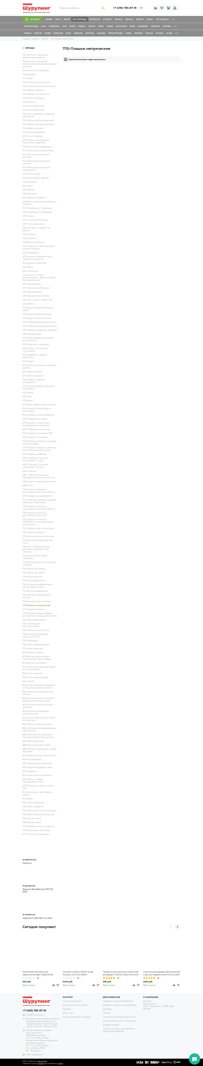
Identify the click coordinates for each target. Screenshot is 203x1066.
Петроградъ (31, 26)
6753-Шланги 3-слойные (35, 437)
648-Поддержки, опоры (35, 419)
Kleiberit (143, 26)
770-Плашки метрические (36, 605)
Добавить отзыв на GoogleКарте (119, 1005)
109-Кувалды (29, 74)
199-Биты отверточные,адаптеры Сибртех (40, 202)
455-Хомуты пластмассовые (37, 314)
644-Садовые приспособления (39, 415)
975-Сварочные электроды (36, 830)
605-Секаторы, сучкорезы (36, 344)
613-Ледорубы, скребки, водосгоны (35, 356)
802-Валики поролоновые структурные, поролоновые (37, 657)
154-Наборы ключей (33, 128)
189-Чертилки (30, 193)
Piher (48, 33)
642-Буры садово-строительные (39, 404)
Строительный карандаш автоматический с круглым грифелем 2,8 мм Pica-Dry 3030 (161, 973)
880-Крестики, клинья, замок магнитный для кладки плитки (38, 735)
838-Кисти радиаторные (35, 677)
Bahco (119, 19)
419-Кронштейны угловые (36, 296)
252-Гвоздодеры (31, 252)
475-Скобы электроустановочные (40, 326)
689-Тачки (28, 485)
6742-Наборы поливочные (36, 429)
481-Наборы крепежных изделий (40, 330)
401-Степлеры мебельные (36, 288)
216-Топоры (28, 216)
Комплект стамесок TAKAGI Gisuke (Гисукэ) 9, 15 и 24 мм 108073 (78, 973)
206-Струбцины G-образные (37, 212)
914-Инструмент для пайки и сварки (37, 793)
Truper (167, 26)
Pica (43, 26)
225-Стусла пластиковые (35, 220)
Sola (58, 19)
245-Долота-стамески (34, 242)
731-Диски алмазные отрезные (38, 536)
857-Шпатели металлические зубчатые (38, 706)
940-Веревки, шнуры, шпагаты (38, 826)
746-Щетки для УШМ (33, 572)
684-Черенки (29, 471)
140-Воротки (29, 102)
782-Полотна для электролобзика (31, 625)
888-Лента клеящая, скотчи (37, 745)
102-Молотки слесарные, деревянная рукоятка (35, 56)
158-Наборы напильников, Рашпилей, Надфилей (36, 141)
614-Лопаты (28, 361)
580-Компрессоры (32, 334)
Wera (149, 19)
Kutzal (160, 33)
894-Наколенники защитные (37, 763)
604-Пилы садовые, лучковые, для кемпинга (38, 339)
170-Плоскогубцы (31, 174)
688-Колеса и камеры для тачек (39, 481)
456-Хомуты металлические (37, 318)
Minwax (155, 26)
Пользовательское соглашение (119, 1021)
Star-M (38, 33)
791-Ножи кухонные (33, 648)
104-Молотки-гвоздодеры (36, 70)
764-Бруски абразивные (35, 591)
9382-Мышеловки (32, 822)
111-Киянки (28, 78)
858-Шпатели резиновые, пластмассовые (36, 712)
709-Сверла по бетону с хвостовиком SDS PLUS (35, 514)
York (128, 33)
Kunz (169, 33)
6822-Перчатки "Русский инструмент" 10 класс (35, 465)
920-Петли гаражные (34, 802)
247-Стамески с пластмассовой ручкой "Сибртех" (39, 247)
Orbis (110, 26)
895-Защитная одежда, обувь (38, 767)
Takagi (149, 33)
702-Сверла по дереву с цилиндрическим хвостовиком (39, 490)
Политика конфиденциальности (120, 1017)
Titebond (54, 26)
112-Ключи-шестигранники (36, 82)
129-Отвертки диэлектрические (39, 86)
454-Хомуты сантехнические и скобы (38, 309)
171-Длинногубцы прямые (36, 178)
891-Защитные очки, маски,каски (39, 755)
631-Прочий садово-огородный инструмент (39, 387)
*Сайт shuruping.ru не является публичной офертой (119, 1030)
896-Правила (29, 771)
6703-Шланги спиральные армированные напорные (36, 424)
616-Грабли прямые (33, 371)
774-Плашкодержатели (35, 619)
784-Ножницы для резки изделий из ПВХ (35, 635)
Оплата (106, 1013)
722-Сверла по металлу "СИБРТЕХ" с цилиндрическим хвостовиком (38, 522)
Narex (48, 19)
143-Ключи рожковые (34, 110)
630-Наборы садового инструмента (34, 380)
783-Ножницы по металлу (36, 630)
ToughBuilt (162, 19)
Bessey (129, 19)
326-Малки (28, 267)
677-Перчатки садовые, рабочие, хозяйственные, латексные (40, 448)
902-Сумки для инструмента (37, 775)
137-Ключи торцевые (33, 98)
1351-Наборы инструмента (36, 94)
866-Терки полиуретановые (37, 724)
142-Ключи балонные (33, 106)
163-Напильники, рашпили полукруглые (36, 168)
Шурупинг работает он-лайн (37, 918)
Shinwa (138, 33)
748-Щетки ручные (32, 576)
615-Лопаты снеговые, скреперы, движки (40, 366)
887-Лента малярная (33, 741)
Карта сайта (42, 1061)
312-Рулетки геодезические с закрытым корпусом (38, 257)
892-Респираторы (32, 759)
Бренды (29, 48)
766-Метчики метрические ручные (37, 596)
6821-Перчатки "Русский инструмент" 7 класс (35, 459)
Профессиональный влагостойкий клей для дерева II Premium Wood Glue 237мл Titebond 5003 (120, 973)
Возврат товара (111, 1025)
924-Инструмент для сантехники (39, 810)
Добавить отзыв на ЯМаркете (118, 1001)
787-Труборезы (30, 640)
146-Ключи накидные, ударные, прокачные (39, 115)
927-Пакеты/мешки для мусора (39, 814)
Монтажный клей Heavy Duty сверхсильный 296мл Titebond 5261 (38, 973)
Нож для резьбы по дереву (77, 1017)
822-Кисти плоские (32, 673)
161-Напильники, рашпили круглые (36, 155)
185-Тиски (28, 186)
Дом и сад (68, 1013)
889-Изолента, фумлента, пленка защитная (39, 750)
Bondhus (94, 19)
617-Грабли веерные (33, 375)
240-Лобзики (29, 234)
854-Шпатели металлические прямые (38, 693)
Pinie (132, 26)
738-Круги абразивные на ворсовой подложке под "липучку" (36, 549)
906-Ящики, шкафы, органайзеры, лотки (33, 780)
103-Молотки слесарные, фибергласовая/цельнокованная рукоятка (40, 64)
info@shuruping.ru (35, 1015)
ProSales (40, 1063)
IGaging (101, 33)
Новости (27, 863)
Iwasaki (78, 33)
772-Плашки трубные (34, 609)
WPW (101, 26)
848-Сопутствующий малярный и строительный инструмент (39, 686)
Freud (81, 26)
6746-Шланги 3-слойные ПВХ (38, 433)
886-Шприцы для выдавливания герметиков (39, 729)
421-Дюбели (29, 303)
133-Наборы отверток (34, 90)
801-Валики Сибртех (33, 652)
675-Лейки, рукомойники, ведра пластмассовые (39, 442)
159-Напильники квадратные (37, 146)
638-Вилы (28, 400)
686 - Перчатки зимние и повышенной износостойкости (39, 476)
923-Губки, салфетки (33, 806)
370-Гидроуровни (32, 284)
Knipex (140, 19)
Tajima (27, 33)
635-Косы (27, 396)
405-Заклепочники (32, 292)
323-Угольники (30, 271)
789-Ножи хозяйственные (36, 644)
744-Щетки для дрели (34, 568)
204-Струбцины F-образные (37, 208)
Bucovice (121, 26)
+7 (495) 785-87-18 (124, 7)
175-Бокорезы (30, 182)
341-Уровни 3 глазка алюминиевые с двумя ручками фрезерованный (39, 277)
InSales (60, 1063)
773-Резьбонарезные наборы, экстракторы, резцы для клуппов (40, 614)
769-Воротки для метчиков (37, 601)
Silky (68, 33)
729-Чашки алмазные (33, 532)
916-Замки (28, 798)
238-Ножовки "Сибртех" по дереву (36, 229)
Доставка (107, 1009)
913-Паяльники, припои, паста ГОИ (38, 786)
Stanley (107, 19)
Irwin (67, 19)
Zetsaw (90, 33)
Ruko (72, 26)
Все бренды (80, 19)
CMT (64, 26)
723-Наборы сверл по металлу (38, 528)
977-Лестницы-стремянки (36, 834)
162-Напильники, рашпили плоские (36, 162)
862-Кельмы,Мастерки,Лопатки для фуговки (39, 718)
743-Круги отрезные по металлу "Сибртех (39, 563)
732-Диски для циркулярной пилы (37, 541)
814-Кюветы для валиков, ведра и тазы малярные (39, 668)
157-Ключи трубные (32, 136)
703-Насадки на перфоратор (37, 496)
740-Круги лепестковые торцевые (35, 557)
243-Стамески (30, 238)
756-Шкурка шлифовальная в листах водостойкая (38, 585)
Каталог (32, 19)
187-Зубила (28, 189)
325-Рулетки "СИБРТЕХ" (35, 263)
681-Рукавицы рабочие (34, 454)
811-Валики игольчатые (34, 663)
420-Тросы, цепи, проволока (37, 300)
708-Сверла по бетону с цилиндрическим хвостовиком (39, 507)
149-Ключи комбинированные (38, 120)
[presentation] (170, 927)
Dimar (91, 26)
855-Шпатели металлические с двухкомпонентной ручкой (39, 699)
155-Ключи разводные (34, 132)
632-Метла (28, 392)
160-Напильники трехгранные (38, 150)
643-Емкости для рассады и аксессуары (37, 409)
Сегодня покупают (39, 927)
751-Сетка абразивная (34, 580)
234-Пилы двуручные (34, 224)
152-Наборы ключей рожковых (38, 124)
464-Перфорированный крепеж (39, 322)
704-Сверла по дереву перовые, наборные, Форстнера (39, 501)
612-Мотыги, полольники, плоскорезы (35, 349)
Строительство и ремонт (76, 1005)
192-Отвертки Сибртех (34, 197)
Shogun (58, 33)
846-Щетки (28, 681)
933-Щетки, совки (32, 818)
